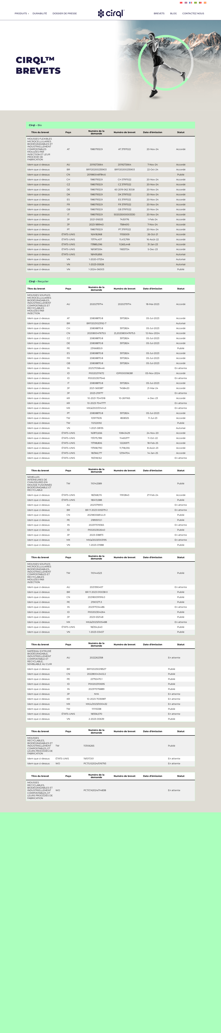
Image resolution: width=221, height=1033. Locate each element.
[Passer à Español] (205, 3)
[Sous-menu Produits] (28, 13)
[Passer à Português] (195, 3)
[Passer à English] (186, 3)
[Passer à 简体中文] (181, 3)
